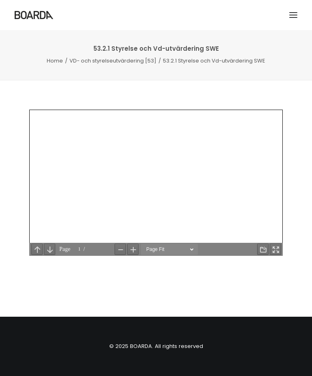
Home (55, 61)
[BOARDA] (34, 15)
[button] (293, 15)
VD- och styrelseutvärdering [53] (112, 61)
